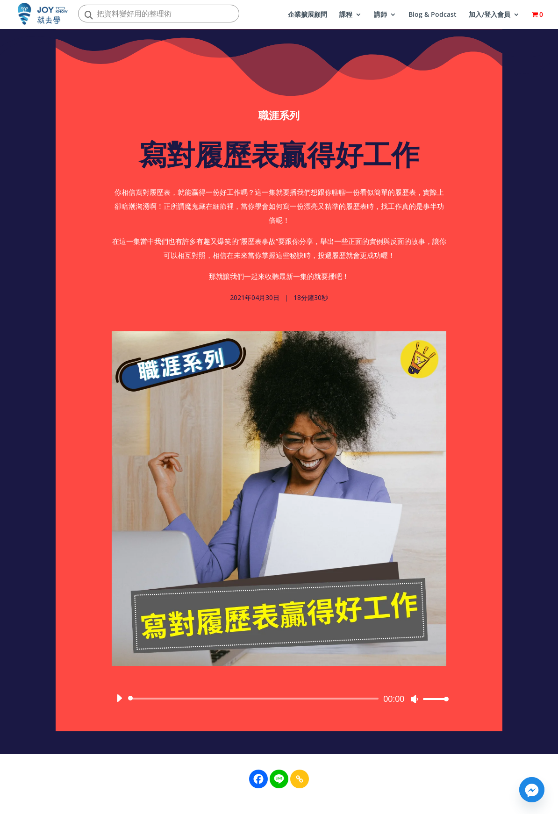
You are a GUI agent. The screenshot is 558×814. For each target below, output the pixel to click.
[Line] (279, 779)
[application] (279, 701)
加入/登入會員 (489, 15)
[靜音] (414, 702)
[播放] (119, 700)
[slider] (255, 701)
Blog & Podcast (432, 15)
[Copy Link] (299, 779)
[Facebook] (258, 779)
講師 (380, 15)
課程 (345, 15)
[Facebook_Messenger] (531, 789)
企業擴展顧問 (307, 15)
